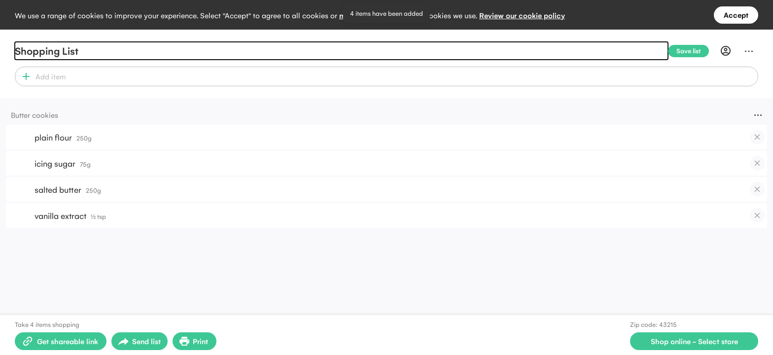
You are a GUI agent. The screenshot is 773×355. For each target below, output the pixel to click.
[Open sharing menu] (139, 341)
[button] (24, 76)
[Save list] (692, 51)
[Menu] (748, 51)
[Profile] (726, 51)
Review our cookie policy (522, 15)
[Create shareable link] (60, 341)
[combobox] (395, 76)
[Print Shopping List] (194, 341)
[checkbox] (757, 137)
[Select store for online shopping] (694, 341)
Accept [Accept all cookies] (736, 14)
